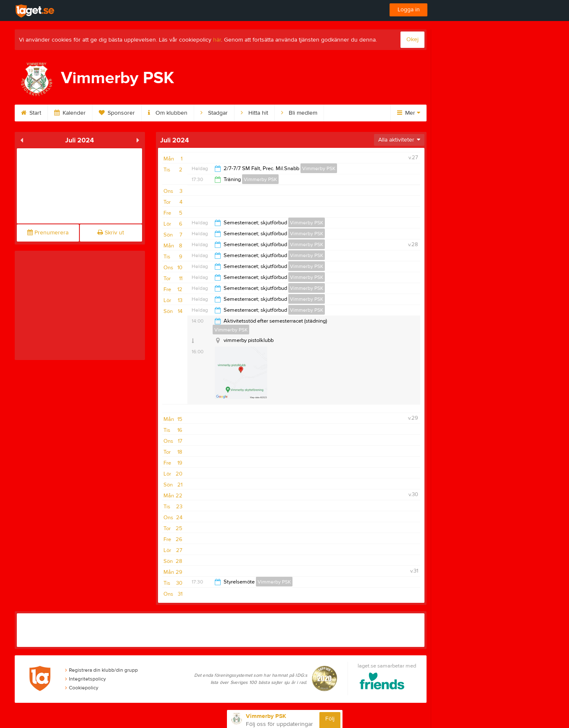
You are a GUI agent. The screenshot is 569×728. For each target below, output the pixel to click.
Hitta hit (254, 113)
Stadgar (214, 113)
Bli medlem (299, 113)
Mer (408, 113)
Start (31, 113)
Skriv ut (110, 233)
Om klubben (167, 113)
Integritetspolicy (85, 678)
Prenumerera (47, 233)
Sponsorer (117, 113)
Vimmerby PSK (318, 168)
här (217, 40)
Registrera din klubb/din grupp (101, 670)
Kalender (70, 113)
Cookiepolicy (81, 687)
